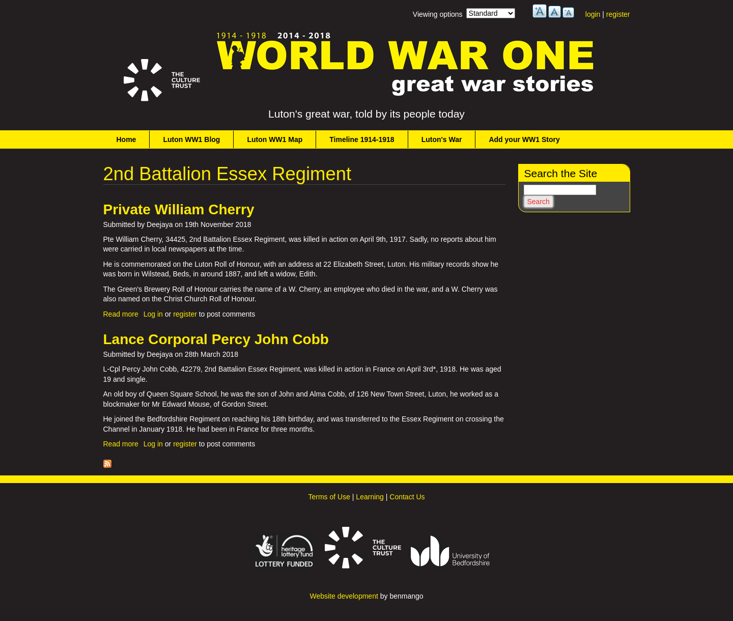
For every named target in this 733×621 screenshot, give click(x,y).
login (593, 14)
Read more (120, 314)
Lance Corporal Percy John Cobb (216, 339)
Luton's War (441, 139)
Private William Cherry (179, 209)
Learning (370, 497)
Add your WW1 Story (524, 139)
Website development (343, 596)
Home (126, 139)
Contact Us (407, 497)
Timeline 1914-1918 (361, 139)
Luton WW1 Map (274, 139)
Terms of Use (329, 497)
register (618, 14)
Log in (153, 314)
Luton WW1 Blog (191, 139)
